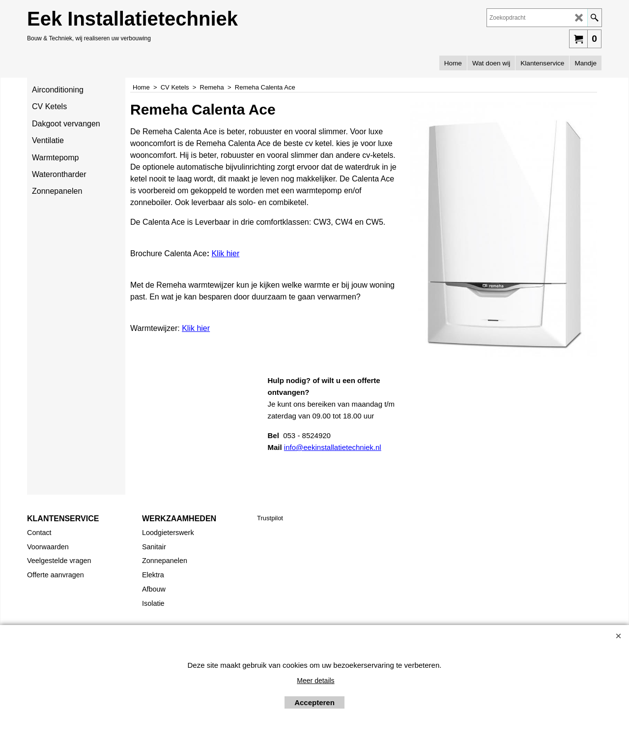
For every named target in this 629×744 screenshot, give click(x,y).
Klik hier (225, 253)
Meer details (315, 680)
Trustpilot (270, 518)
